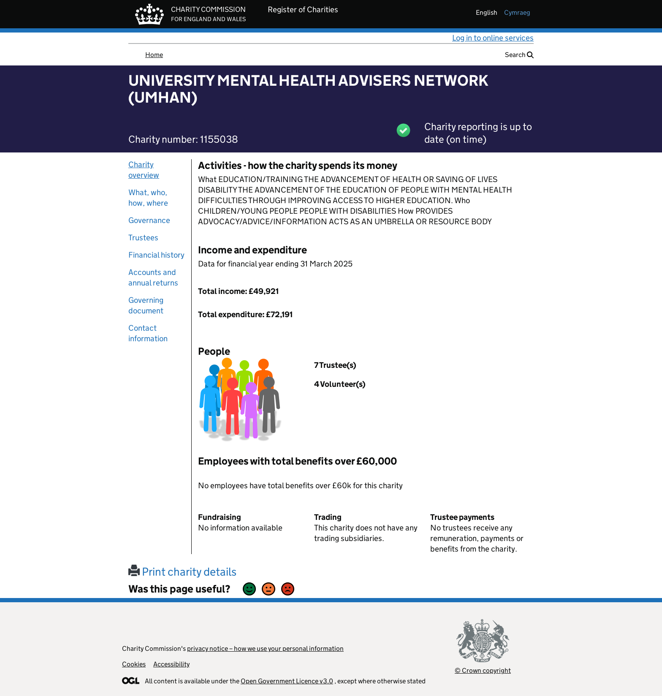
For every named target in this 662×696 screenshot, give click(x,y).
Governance (149, 220)
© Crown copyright (483, 670)
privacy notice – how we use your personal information (265, 648)
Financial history (156, 255)
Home (154, 55)
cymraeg (517, 12)
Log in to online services (493, 38)
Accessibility (171, 664)
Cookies (134, 664)
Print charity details (182, 572)
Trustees (143, 237)
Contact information (148, 333)
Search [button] (519, 55)
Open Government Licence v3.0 (287, 681)
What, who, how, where (148, 198)
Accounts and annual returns (153, 277)
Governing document (145, 305)
